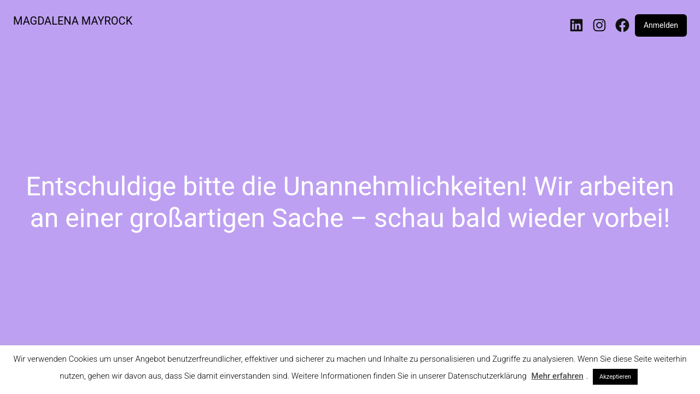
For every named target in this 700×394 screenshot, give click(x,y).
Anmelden (661, 25)
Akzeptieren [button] (615, 376)
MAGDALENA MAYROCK (72, 20)
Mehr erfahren (558, 376)
